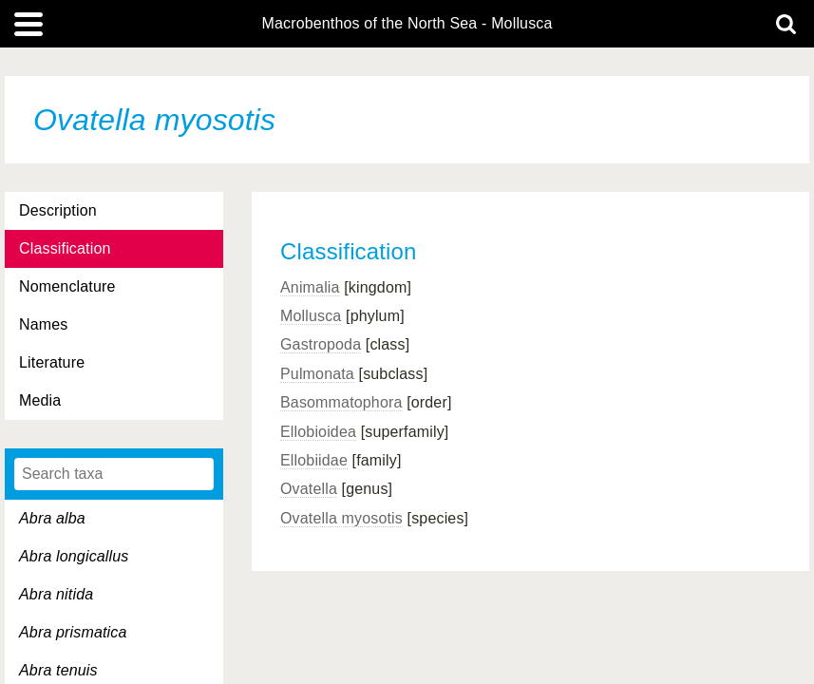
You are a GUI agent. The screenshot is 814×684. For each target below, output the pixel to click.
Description (58, 210)
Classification (65, 248)
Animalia (310, 287)
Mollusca (310, 316)
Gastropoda (320, 344)
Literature (52, 362)
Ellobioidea (318, 432)
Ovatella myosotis (341, 518)
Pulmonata (317, 374)
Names (43, 324)
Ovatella (308, 489)
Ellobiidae (314, 460)
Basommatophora (341, 402)
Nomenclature (67, 286)
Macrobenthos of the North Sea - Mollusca (406, 23)
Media (40, 400)
